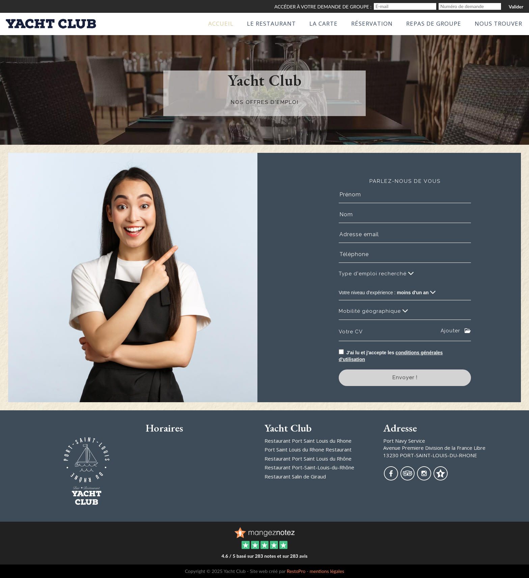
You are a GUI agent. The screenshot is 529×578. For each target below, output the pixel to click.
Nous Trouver (498, 23)
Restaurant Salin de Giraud (295, 476)
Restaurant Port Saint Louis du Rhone (308, 440)
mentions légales (327, 571)
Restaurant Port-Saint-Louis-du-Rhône (309, 467)
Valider (516, 6)
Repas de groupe (433, 23)
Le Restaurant (271, 23)
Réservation (372, 23)
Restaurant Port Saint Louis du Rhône (308, 458)
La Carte (323, 23)
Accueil (220, 23)
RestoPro (296, 571)
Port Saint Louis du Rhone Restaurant (308, 449)
